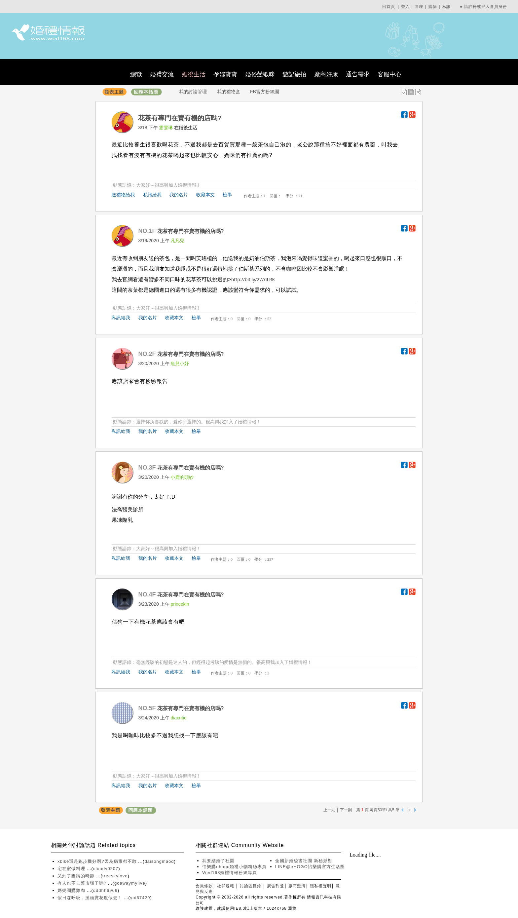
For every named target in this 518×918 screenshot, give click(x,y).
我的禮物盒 (228, 91)
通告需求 (358, 74)
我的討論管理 (193, 91)
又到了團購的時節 (76, 875)
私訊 (446, 6)
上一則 (329, 810)
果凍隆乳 (122, 520)
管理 (419, 6)
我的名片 (178, 194)
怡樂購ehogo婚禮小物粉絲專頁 (234, 866)
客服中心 (389, 74)
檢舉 (227, 194)
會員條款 (204, 886)
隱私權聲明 (320, 886)
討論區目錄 (250, 886)
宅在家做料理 (72, 868)
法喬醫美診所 (127, 509)
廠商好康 (326, 74)
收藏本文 (205, 194)
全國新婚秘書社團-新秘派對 (303, 860)
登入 (405, 6)
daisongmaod (159, 861)
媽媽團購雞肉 (72, 890)
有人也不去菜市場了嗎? (82, 883)
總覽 (136, 74)
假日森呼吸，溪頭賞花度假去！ (90, 897)
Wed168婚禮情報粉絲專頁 (229, 872)
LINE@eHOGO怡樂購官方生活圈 (310, 866)
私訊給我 (152, 194)
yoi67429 (140, 897)
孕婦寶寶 (225, 74)
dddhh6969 (105, 890)
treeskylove (115, 875)
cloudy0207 (106, 868)
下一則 (346, 810)
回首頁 (388, 6)
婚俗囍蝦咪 (260, 74)
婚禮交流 (162, 74)
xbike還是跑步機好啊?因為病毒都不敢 (97, 861)
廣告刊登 (275, 886)
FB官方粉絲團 (264, 91)
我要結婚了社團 (218, 860)
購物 (432, 6)
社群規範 (225, 886)
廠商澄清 (297, 886)
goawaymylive (129, 883)
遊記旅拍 (294, 74)
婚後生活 (193, 74)
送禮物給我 (123, 194)
